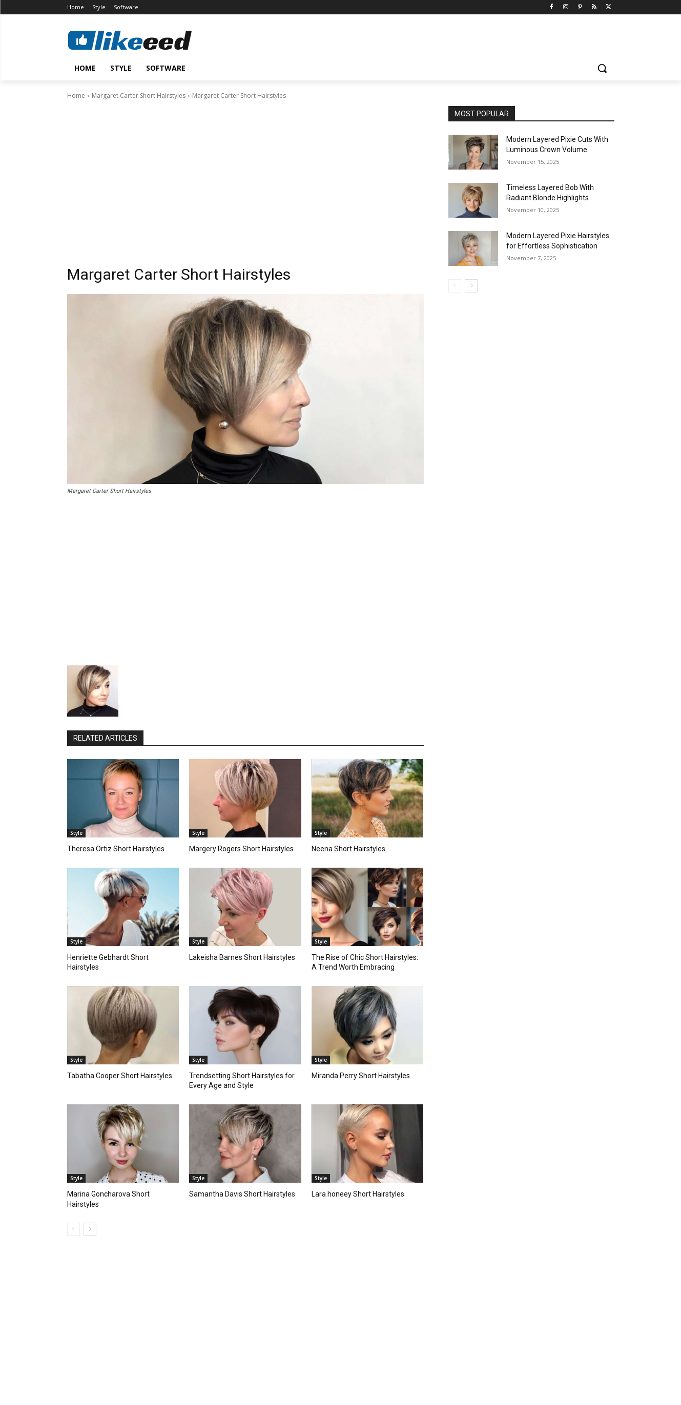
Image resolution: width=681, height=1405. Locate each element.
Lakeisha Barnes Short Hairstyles (237, 956)
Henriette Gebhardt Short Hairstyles (119, 956)
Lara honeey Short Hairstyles (354, 1190)
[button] (602, 68)
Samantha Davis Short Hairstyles (237, 1190)
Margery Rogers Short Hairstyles (236, 848)
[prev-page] (73, 1215)
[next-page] (90, 1215)
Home (76, 95)
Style (76, 832)
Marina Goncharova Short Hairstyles (120, 1190)
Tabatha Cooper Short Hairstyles (114, 1073)
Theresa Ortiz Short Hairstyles (110, 848)
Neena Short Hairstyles (345, 848)
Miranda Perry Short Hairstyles (356, 1073)
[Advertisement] (245, 177)
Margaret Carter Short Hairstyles (138, 95)
